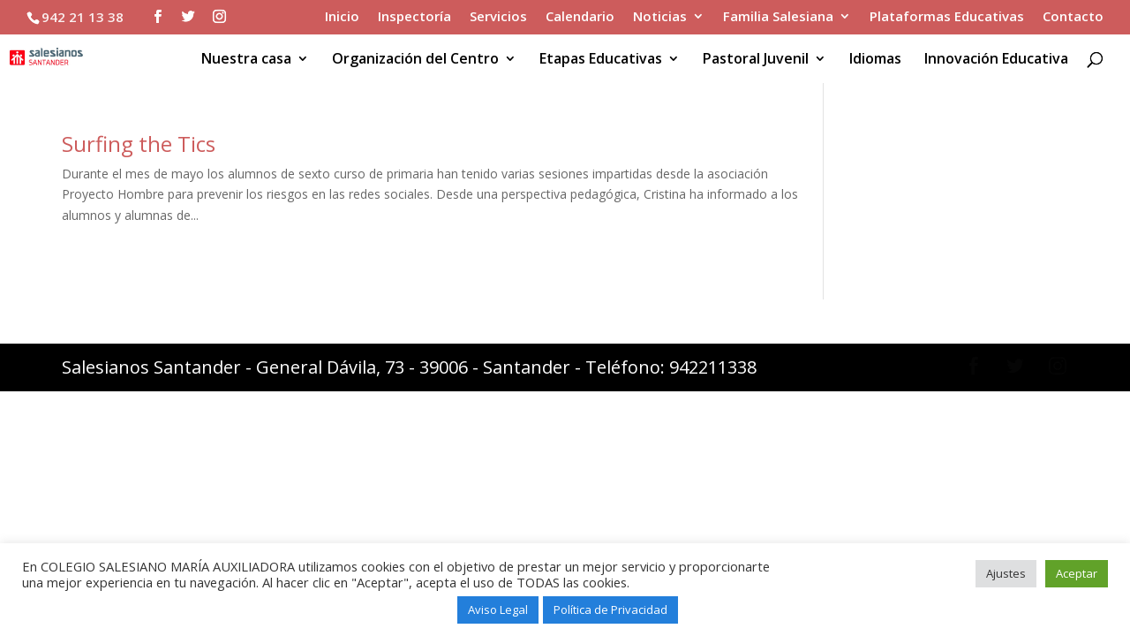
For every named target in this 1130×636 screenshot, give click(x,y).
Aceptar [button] (1076, 573)
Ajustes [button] (1006, 573)
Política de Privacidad (610, 609)
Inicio (342, 17)
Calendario (580, 17)
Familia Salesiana (778, 17)
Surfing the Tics (138, 143)
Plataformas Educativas (947, 17)
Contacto (1073, 17)
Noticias (660, 17)
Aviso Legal (498, 609)
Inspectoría (414, 17)
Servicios (498, 17)
